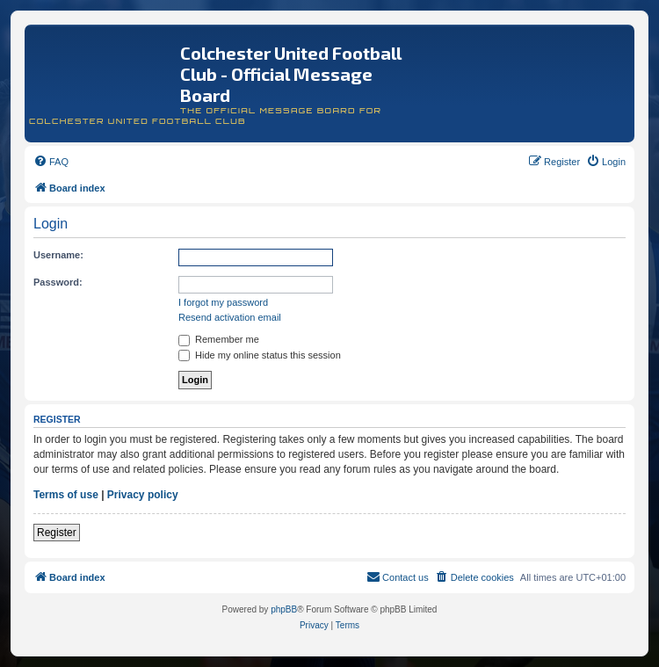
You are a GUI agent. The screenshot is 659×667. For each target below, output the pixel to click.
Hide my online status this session (259, 355)
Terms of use (65, 495)
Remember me (218, 339)
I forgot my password (223, 302)
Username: (58, 255)
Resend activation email (229, 317)
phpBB (284, 609)
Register (56, 532)
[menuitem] (51, 161)
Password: (58, 282)
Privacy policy (142, 495)
